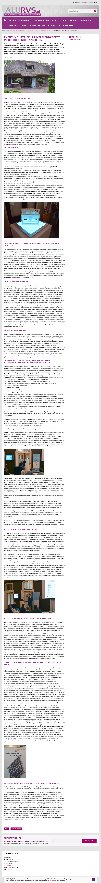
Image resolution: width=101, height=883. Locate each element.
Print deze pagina (16, 828)
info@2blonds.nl (8, 865)
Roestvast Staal (21, 30)
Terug (6, 828)
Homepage (12, 30)
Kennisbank (30, 30)
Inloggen (77, 2)
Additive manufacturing (41, 30)
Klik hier (52, 880)
